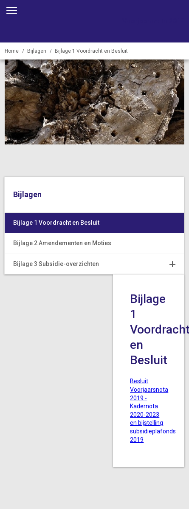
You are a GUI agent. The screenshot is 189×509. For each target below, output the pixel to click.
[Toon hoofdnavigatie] (12, 10)
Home (12, 51)
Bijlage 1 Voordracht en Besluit (91, 51)
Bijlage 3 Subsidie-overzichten (56, 263)
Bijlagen (27, 194)
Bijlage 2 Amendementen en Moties (62, 243)
